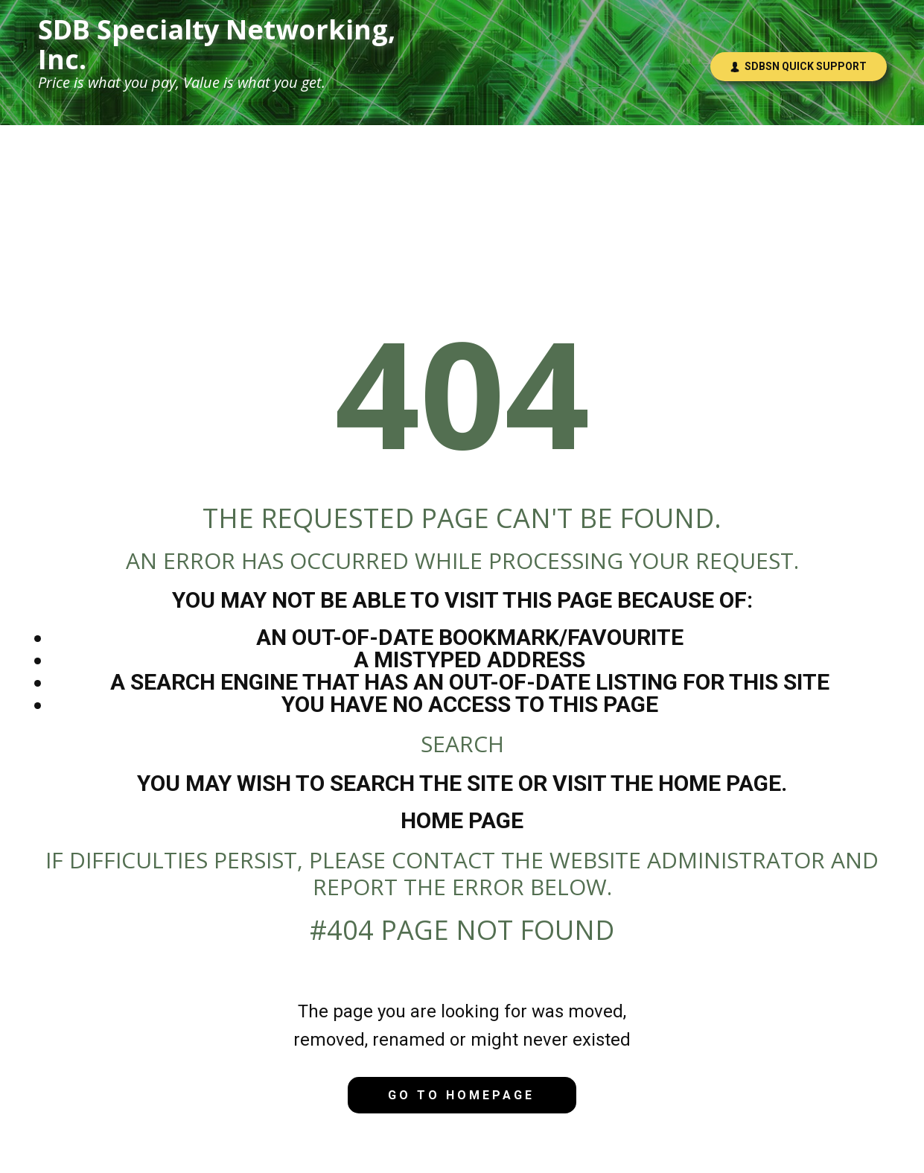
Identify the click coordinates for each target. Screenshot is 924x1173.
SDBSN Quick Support (798, 66)
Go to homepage (461, 1095)
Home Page (462, 820)
